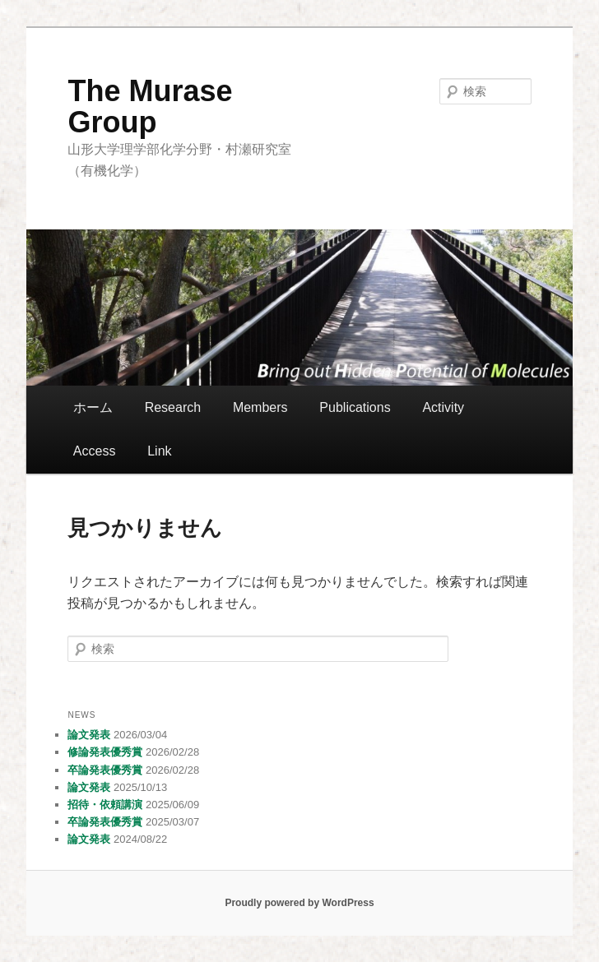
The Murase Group (149, 106)
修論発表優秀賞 (104, 752)
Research (173, 407)
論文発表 (88, 734)
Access (94, 451)
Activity (443, 407)
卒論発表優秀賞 (104, 770)
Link (159, 451)
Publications (354, 407)
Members (260, 407)
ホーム (93, 407)
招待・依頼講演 (104, 804)
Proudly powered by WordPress (299, 903)
